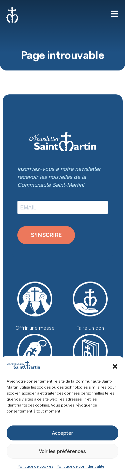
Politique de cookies (35, 466)
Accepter (62, 433)
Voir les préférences (62, 451)
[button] (115, 366)
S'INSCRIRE (46, 235)
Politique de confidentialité (80, 466)
